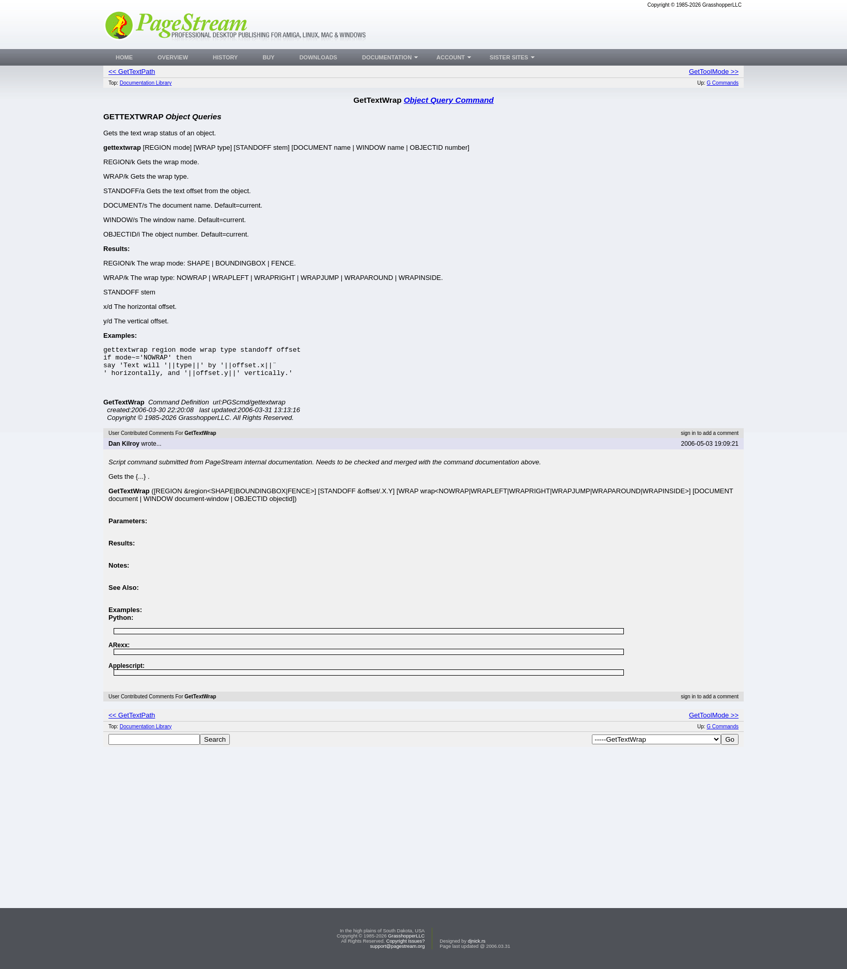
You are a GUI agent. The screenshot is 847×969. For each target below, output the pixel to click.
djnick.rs (476, 941)
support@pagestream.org (397, 946)
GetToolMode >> (714, 71)
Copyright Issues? (405, 941)
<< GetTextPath (131, 71)
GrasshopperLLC (406, 936)
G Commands (723, 83)
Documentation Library (146, 83)
